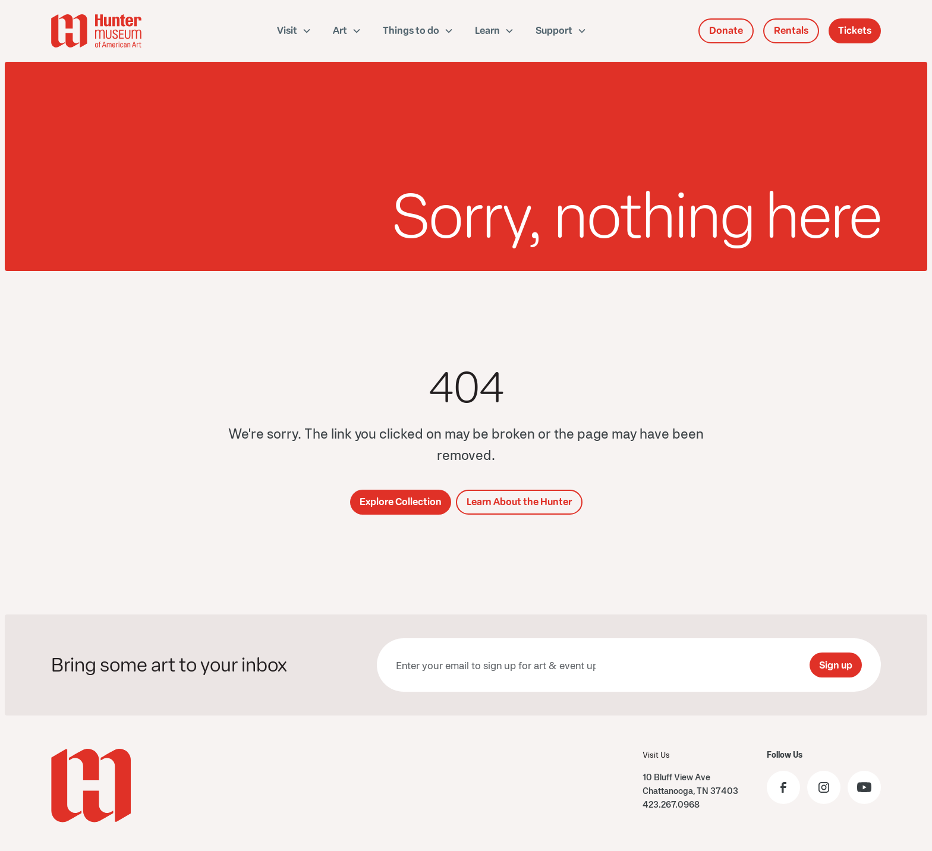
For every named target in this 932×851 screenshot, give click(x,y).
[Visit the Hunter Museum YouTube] (864, 787)
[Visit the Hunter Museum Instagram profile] (823, 787)
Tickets (854, 30)
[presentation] (709, 665)
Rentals (791, 30)
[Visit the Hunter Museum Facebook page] (783, 787)
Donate (726, 30)
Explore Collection (401, 502)
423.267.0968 (671, 804)
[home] (113, 31)
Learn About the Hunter (519, 502)
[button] (294, 31)
